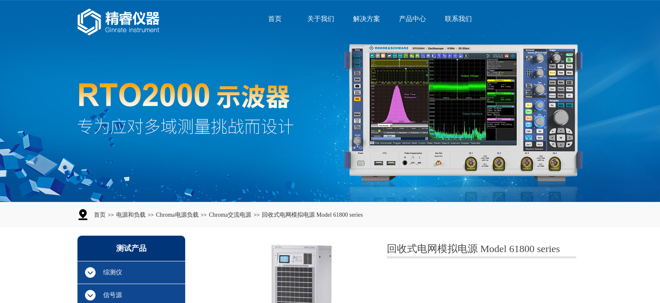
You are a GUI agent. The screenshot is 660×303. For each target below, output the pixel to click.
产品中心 (412, 18)
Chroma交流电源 (230, 215)
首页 (275, 18)
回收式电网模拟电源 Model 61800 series (312, 215)
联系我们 (458, 18)
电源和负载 (131, 215)
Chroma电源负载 (177, 215)
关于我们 (320, 18)
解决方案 (366, 18)
